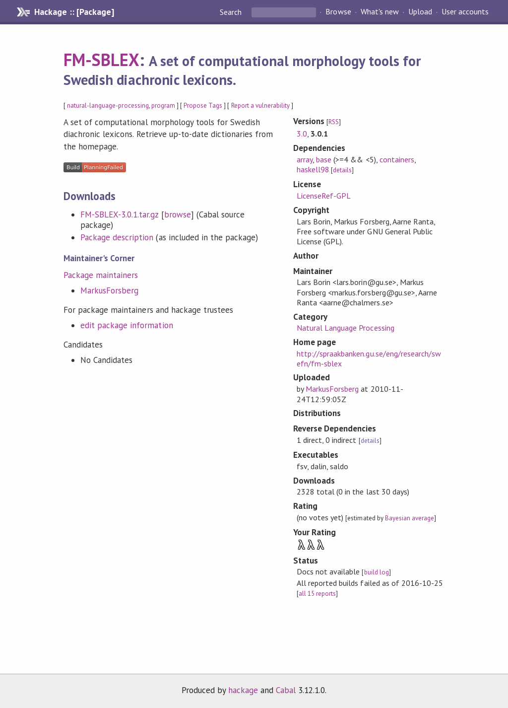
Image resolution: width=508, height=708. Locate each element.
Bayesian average (409, 518)
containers (397, 159)
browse (177, 214)
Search (232, 12)
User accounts (465, 12)
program (163, 105)
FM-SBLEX (101, 60)
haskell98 (313, 169)
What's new (380, 12)
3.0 (302, 134)
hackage (243, 690)
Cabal (286, 690)
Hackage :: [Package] (74, 11)
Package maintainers (101, 275)
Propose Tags (203, 105)
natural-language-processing (108, 105)
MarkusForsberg (109, 290)
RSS (333, 122)
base (323, 159)
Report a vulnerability (260, 105)
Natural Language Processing (345, 328)
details (342, 170)
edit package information (126, 325)
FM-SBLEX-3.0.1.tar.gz (119, 214)
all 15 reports (317, 593)
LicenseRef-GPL (324, 196)
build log (376, 572)
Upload (420, 12)
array (305, 159)
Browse (338, 12)
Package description (116, 237)
